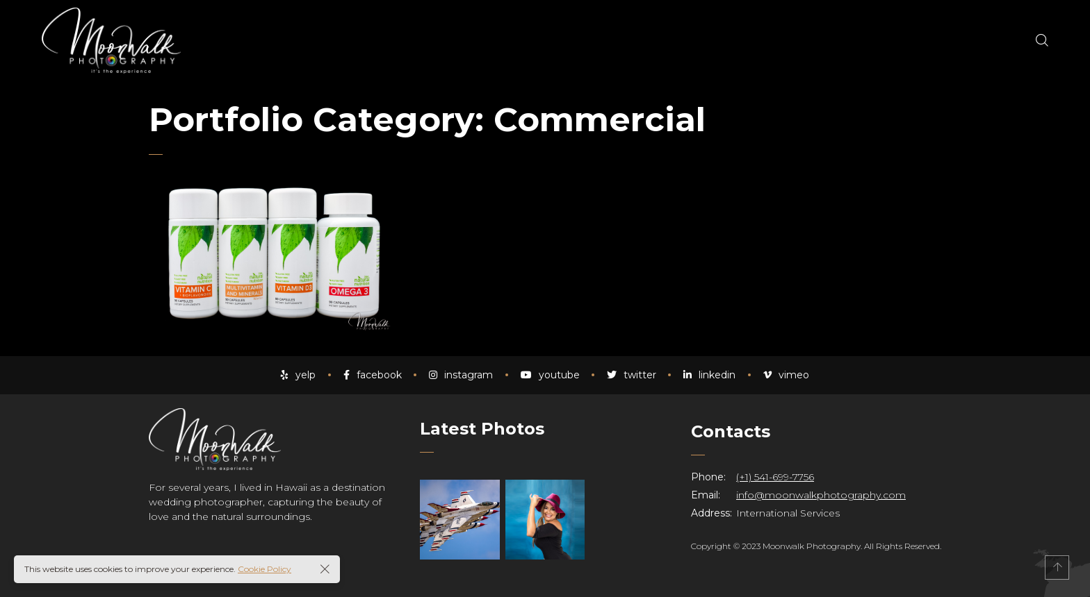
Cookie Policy (264, 569)
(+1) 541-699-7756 (775, 477)
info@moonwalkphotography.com (821, 495)
